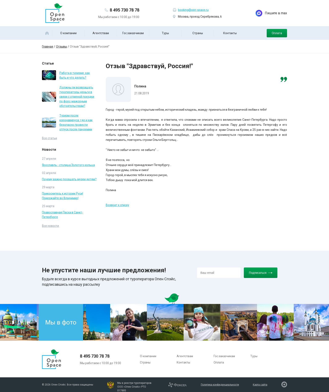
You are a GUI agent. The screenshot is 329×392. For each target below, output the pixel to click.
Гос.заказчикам (133, 33)
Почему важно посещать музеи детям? (69, 179)
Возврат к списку (117, 205)
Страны (197, 33)
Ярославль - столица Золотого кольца (68, 165)
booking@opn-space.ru (193, 9)
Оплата (277, 33)
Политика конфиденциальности (220, 384)
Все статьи (49, 138)
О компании (68, 33)
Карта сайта (260, 384)
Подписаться (260, 272)
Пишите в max (271, 13)
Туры (165, 33)
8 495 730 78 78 (124, 10)
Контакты (230, 33)
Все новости (50, 225)
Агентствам (101, 33)
